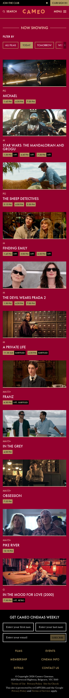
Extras (18, 668)
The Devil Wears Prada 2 (24, 297)
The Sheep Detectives (21, 198)
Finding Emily (15, 248)
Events (50, 651)
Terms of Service (41, 691)
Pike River (11, 545)
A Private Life (14, 347)
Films (18, 651)
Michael (10, 95)
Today (27, 45)
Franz (8, 396)
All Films (10, 45)
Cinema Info (50, 659)
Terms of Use (18, 683)
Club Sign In (59, 3)
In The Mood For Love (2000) (28, 594)
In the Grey (13, 446)
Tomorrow (44, 45)
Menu (60, 11)
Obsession (12, 495)
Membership (18, 659)
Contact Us (50, 668)
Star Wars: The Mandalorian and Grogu (33, 147)
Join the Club (11, 3)
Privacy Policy (34, 683)
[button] (64, 45)
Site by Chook (51, 683)
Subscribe (57, 637)
